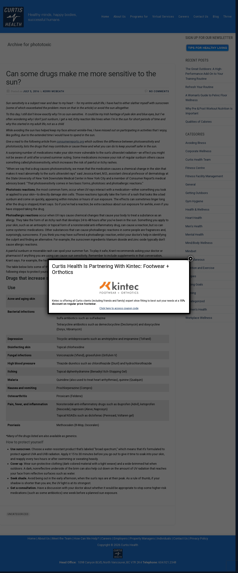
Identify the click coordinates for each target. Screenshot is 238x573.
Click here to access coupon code (119, 308)
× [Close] (191, 258)
